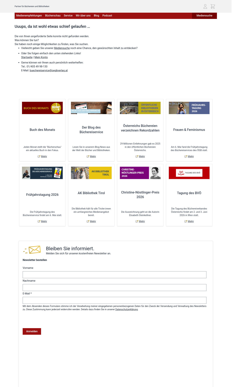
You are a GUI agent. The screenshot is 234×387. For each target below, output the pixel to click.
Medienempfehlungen (29, 15)
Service (68, 15)
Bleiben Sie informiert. (70, 248)
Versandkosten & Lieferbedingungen (67, 359)
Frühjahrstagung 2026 (42, 195)
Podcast (107, 15)
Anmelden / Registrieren (108, 359)
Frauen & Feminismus (189, 130)
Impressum (20, 364)
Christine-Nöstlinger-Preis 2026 (140, 194)
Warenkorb (101, 373)
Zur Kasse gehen (104, 377)
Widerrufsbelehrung (25, 373)
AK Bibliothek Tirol (91, 193)
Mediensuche (204, 15)
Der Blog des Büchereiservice (91, 129)
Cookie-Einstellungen (25, 382)
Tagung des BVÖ (189, 193)
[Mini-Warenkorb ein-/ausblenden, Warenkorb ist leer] (212, 6)
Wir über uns (83, 15)
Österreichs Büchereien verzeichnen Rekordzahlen (140, 128)
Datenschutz (21, 368)
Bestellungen (102, 364)
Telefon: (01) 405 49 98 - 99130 (190, 369)
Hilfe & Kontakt (56, 364)
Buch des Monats (42, 130)
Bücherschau (52, 15)
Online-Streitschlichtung (27, 377)
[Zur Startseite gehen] (34, 5)
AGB (17, 359)
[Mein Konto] (205, 6)
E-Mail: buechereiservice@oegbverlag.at (194, 373)
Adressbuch (102, 368)
